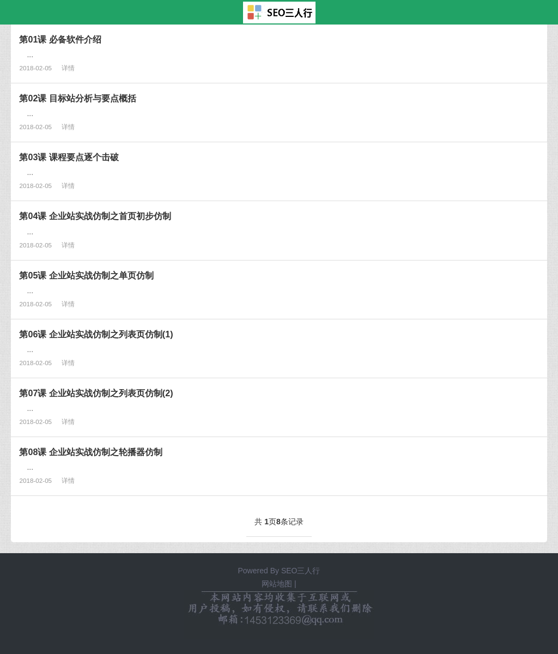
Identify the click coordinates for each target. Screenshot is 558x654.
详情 (68, 67)
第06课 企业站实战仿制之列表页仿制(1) (96, 334)
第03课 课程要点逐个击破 (68, 157)
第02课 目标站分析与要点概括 (77, 98)
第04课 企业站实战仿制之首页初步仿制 (95, 216)
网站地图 (277, 583)
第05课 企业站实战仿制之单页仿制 (86, 275)
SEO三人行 (300, 570)
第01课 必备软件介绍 (60, 39)
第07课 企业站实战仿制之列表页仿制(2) (96, 393)
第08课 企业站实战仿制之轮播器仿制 (90, 452)
